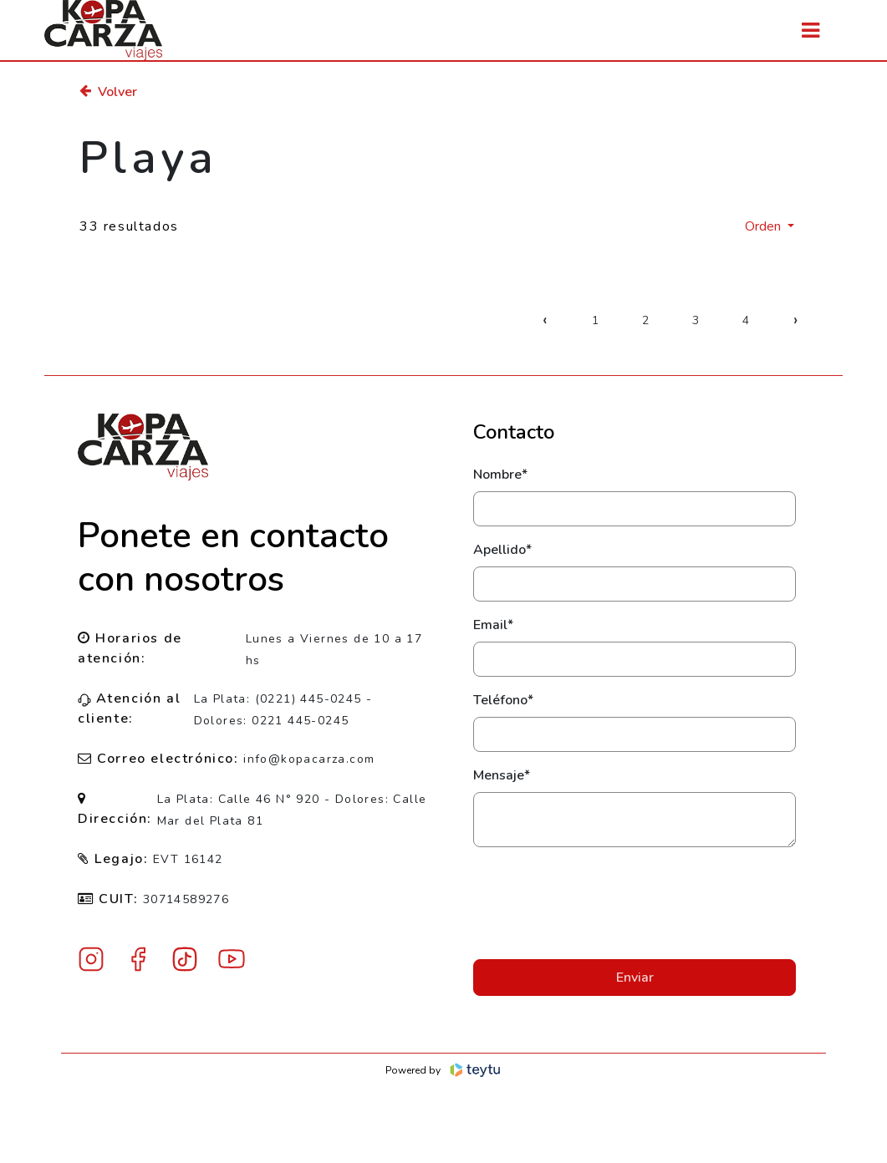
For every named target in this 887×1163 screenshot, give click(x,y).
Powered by (443, 1070)
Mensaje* (501, 775)
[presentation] (634, 903)
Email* (493, 625)
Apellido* (502, 550)
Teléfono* (503, 700)
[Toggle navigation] (810, 30)
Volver (108, 92)
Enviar (635, 977)
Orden (764, 226)
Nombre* (500, 474)
